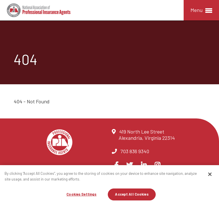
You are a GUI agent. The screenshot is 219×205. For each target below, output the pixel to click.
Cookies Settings (81, 194)
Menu (201, 10)
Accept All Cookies (131, 194)
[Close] (210, 174)
